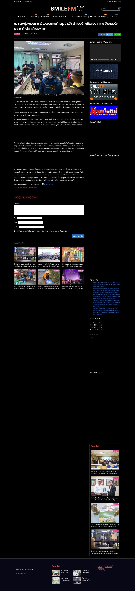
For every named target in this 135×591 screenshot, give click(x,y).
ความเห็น (17, 203)
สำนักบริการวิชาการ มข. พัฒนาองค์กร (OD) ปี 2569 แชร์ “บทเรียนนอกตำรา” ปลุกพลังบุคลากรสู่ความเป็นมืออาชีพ (106, 284)
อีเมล (16, 222)
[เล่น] (92, 60)
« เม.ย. (91, 338)
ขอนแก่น (22, 197)
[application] (105, 53)
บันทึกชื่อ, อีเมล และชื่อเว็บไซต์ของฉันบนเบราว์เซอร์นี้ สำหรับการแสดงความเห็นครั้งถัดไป (41, 231)
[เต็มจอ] (118, 60)
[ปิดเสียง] (115, 60)
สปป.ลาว (34, 197)
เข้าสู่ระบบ (17, 1)
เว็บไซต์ (16, 227)
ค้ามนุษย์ (28, 197)
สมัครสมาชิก (27, 1)
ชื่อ (15, 218)
